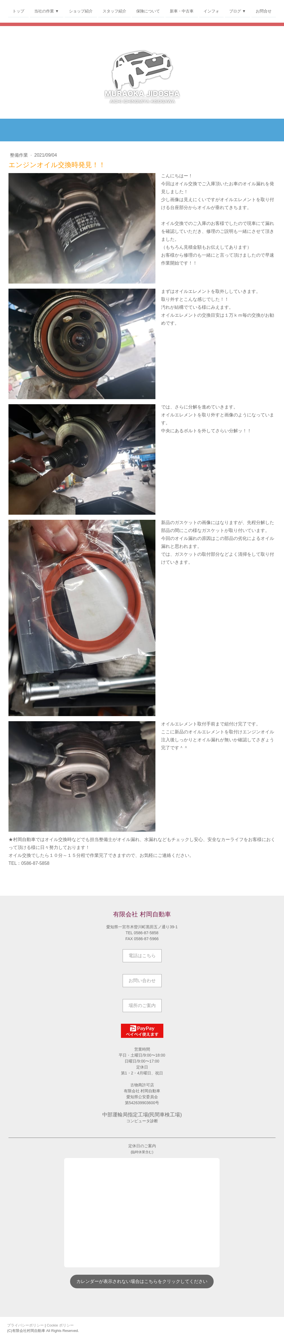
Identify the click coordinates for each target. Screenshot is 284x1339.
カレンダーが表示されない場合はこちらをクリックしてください (141, 1281)
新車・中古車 (182, 10)
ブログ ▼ (237, 10)
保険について (148, 10)
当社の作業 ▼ (46, 10)
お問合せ (264, 10)
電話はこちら (142, 955)
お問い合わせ (142, 980)
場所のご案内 (142, 1005)
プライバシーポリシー (25, 1325)
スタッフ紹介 (114, 10)
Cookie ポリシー (60, 1325)
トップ (18, 10)
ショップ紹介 (81, 10)
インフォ (211, 10)
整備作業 (19, 155)
